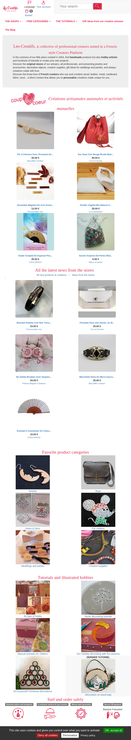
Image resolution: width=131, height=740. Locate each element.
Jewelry (33, 473)
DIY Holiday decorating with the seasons (98, 636)
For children (98, 511)
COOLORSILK (35, 262)
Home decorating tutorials (98, 599)
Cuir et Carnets (95, 161)
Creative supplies (98, 548)
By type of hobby (33, 599)
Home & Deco (33, 511)
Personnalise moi (35, 211)
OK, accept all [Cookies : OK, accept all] (113, 730)
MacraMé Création (35, 161)
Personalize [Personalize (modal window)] (70, 735)
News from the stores (83, 275)
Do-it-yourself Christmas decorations (32, 674)
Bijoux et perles (96, 262)
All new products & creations (52, 275)
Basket (106, 15)
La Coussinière (95, 211)
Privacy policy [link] (88, 735)
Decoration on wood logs (98, 677)
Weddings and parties (33, 548)
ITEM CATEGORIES (38, 21)
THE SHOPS (13, 21)
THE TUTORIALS (66, 21)
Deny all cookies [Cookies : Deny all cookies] (48, 735)
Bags (98, 473)
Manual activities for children (33, 636)
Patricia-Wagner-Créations (34, 383)
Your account (109, 7)
